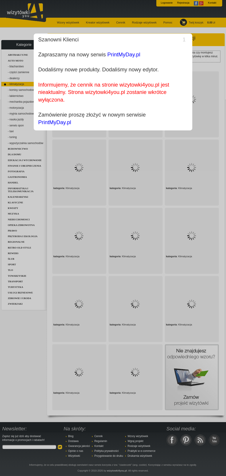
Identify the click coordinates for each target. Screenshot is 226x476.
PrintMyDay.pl (123, 54)
